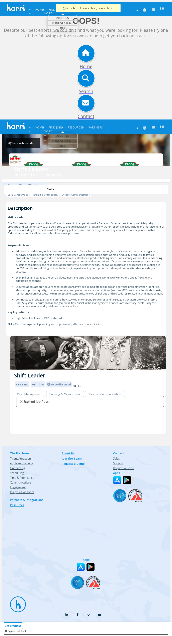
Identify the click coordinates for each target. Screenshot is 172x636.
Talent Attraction (20, 458)
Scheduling (17, 473)
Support (118, 463)
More (48, 13)
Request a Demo (62, 23)
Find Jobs (55, 9)
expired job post (17, 631)
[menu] (161, 8)
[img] (88, 353)
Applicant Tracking (21, 463)
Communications (20, 482)
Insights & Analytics (22, 492)
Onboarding (17, 468)
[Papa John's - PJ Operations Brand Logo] (86, 159)
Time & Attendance (22, 478)
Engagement (18, 487)
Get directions (13, 626)
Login (62, 28)
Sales (116, 458)
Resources (75, 127)
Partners (95, 127)
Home (39, 9)
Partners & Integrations (26, 500)
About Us (62, 18)
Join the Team (72, 458)
